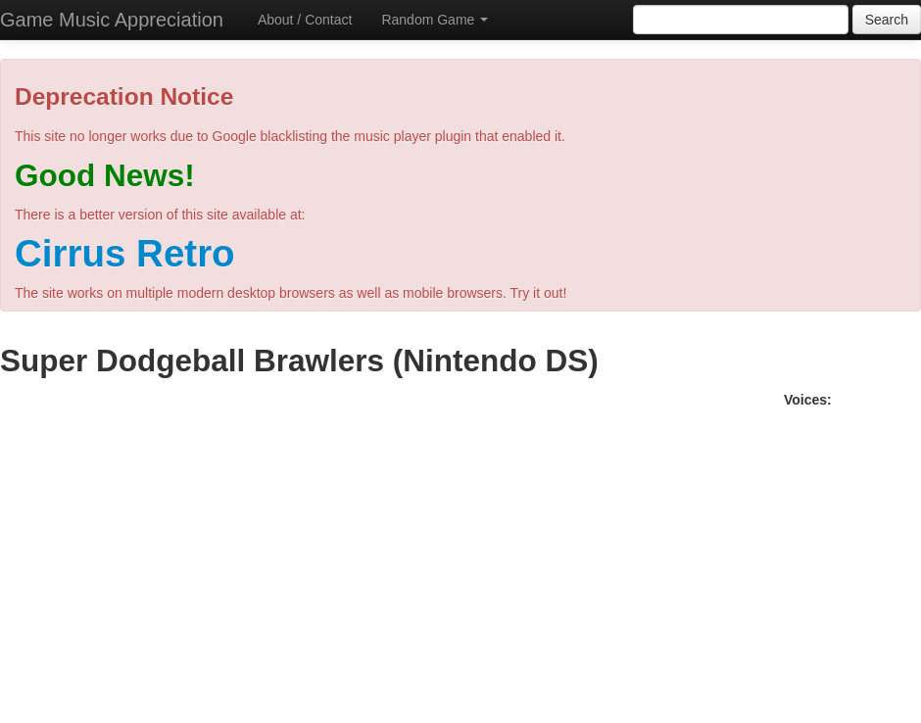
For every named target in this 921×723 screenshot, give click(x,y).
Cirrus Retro (125, 253)
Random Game (434, 19)
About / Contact (305, 19)
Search (886, 19)
